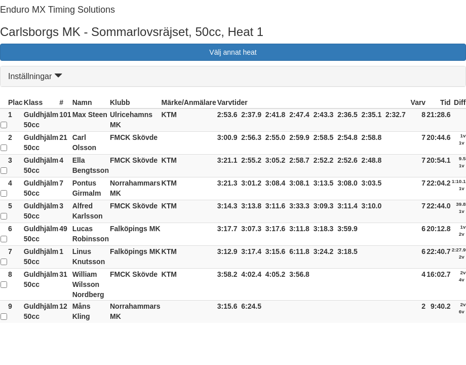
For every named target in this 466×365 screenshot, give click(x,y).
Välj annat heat (232, 52)
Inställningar (35, 76)
